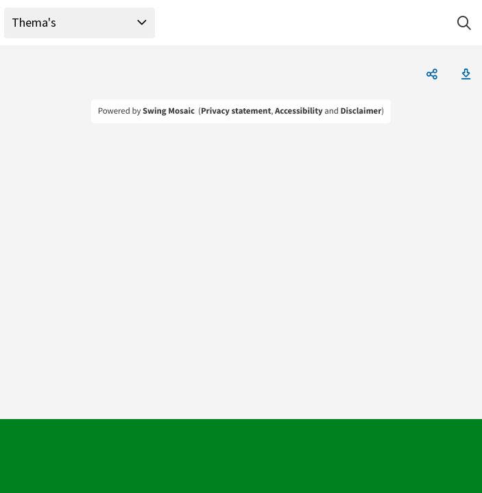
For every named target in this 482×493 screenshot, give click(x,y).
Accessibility (299, 110)
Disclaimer (360, 110)
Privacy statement (236, 110)
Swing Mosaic (169, 110)
